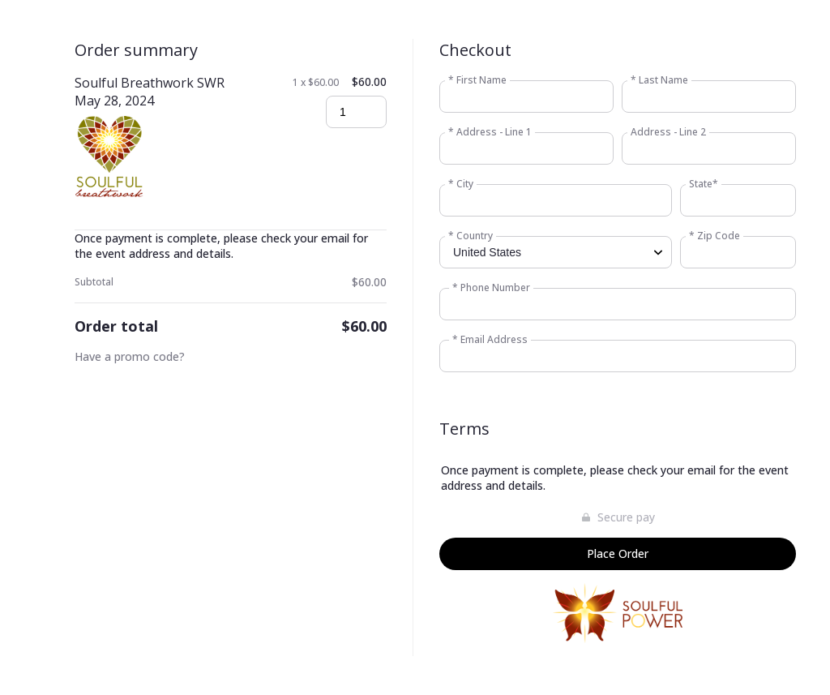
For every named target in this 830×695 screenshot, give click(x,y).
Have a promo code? (130, 356)
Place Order (617, 553)
